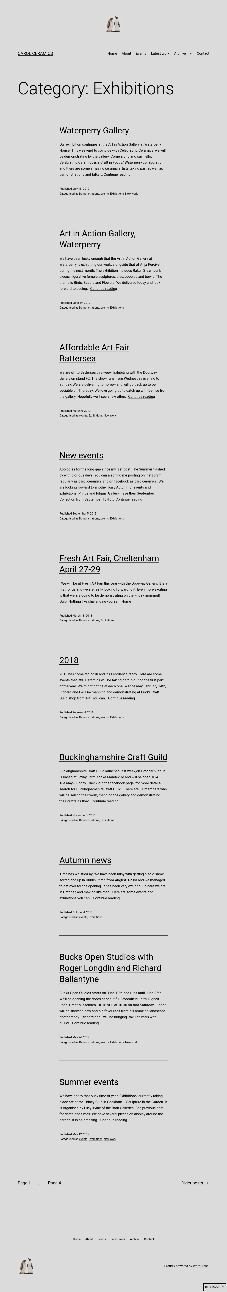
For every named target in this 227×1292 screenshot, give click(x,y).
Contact (203, 53)
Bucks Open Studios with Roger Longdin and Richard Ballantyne (110, 968)
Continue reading (117, 174)
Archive (180, 53)
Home (112, 53)
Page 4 (54, 1183)
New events (81, 455)
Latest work (160, 53)
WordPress (200, 1266)
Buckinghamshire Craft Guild (113, 757)
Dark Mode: (214, 1287)
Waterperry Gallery (94, 130)
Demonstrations (89, 193)
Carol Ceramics (35, 53)
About (126, 53)
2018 (69, 660)
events (105, 193)
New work (131, 193)
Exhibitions (117, 193)
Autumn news (85, 860)
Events (141, 53)
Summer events (88, 1082)
